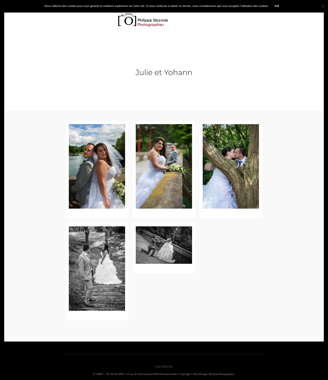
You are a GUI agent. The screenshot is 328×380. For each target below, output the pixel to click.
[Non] (323, 6)
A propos (257, 18)
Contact (279, 18)
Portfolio (99, 18)
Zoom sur (73, 18)
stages (236, 18)
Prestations (210, 18)
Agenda (184, 18)
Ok (277, 6)
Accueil (51, 18)
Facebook (164, 364)
